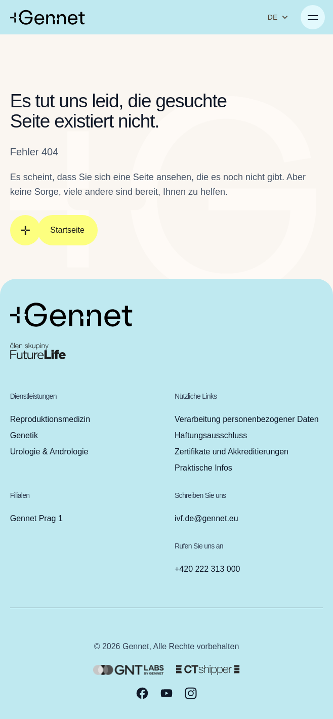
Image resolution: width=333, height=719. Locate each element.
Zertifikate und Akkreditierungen (231, 451)
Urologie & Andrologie (49, 451)
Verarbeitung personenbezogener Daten (247, 419)
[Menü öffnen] (313, 17)
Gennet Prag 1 (36, 518)
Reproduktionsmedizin (50, 419)
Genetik (24, 435)
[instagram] (191, 693)
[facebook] (142, 693)
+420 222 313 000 (207, 569)
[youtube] (166, 693)
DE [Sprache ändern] (278, 17)
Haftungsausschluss (211, 435)
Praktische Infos (203, 467)
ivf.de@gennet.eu (206, 518)
